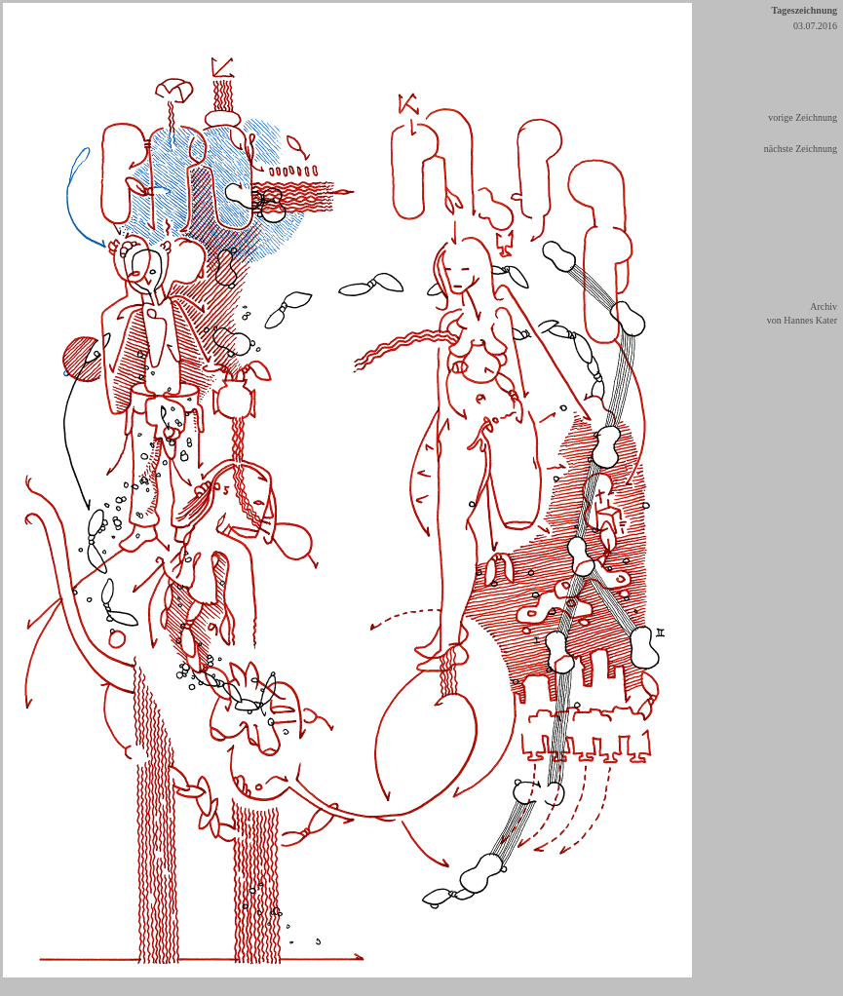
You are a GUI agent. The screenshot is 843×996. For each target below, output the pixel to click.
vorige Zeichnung (802, 117)
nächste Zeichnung (800, 148)
